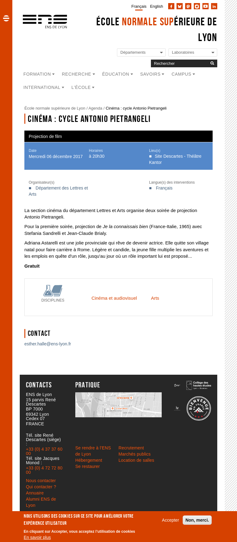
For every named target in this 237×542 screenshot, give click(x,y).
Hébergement (88, 460)
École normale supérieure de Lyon (54, 108)
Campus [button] (181, 74)
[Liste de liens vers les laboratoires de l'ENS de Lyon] (193, 52)
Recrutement (131, 447)
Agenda (95, 108)
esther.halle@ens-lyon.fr (47, 343)
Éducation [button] (115, 74)
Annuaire (35, 492)
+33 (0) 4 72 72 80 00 (44, 470)
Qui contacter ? (41, 486)
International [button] (41, 87)
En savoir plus (37, 537)
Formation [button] (37, 74)
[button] (6, 18)
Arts (155, 298)
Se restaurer (87, 466)
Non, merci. (197, 520)
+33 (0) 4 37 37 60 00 (44, 451)
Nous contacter (41, 480)
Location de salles (136, 460)
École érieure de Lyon (156, 29)
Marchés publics (134, 454)
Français (139, 6)
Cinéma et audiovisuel (114, 298)
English (156, 6)
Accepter (170, 520)
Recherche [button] (76, 74)
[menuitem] (138, 6)
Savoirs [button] (150, 74)
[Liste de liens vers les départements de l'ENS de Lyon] (141, 52)
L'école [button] (81, 87)
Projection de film (45, 136)
